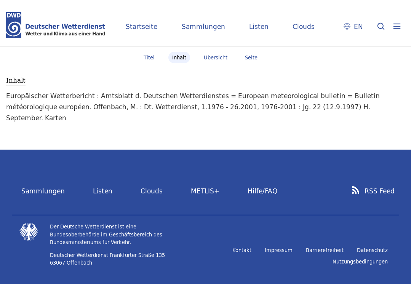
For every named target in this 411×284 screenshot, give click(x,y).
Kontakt (241, 250)
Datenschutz (372, 250)
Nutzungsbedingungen (360, 261)
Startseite (141, 26)
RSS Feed (380, 191)
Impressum (279, 250)
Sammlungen (203, 26)
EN (358, 26)
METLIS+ (205, 190)
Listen (259, 26)
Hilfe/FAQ (262, 190)
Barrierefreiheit (325, 250)
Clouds (304, 26)
